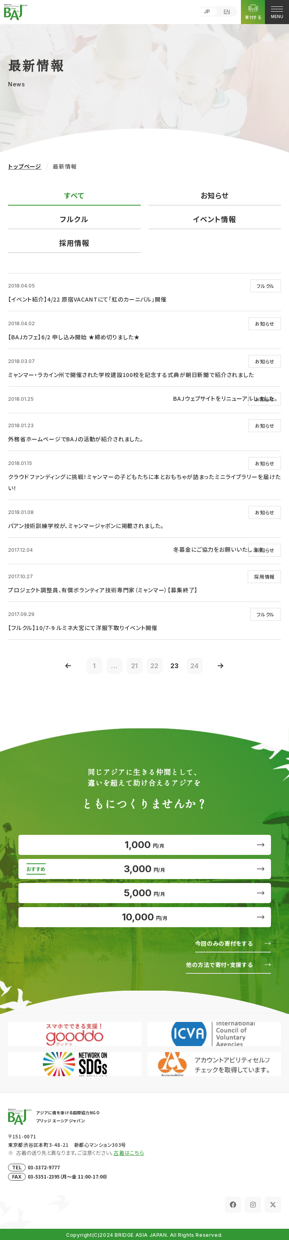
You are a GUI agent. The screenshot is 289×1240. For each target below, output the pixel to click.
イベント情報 (214, 219)
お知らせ (214, 195)
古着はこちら (128, 1152)
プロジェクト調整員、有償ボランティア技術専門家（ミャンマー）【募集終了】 (103, 590)
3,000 (144, 869)
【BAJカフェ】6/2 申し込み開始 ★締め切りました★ (74, 337)
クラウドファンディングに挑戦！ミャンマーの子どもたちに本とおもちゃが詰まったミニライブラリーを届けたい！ (144, 482)
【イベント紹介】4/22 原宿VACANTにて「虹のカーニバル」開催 (87, 299)
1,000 (144, 844)
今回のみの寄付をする (224, 943)
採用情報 (74, 242)
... (114, 666)
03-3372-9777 (44, 1167)
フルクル (74, 219)
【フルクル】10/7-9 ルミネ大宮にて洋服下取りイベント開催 (83, 628)
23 (174, 666)
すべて (74, 195)
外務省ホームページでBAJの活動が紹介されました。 (75, 439)
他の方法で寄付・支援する (219, 965)
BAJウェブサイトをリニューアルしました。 (225, 398)
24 (194, 666)
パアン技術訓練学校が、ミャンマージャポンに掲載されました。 (86, 526)
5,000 (144, 893)
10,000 (145, 917)
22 (154, 666)
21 (134, 666)
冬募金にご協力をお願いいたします (218, 549)
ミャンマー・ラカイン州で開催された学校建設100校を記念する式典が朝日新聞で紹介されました (131, 375)
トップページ (24, 166)
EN (227, 11)
